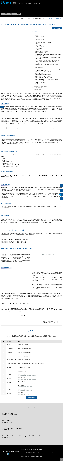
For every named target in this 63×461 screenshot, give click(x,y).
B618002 (9, 382)
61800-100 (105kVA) (11, 359)
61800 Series (10, 344)
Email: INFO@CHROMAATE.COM (31, 452)
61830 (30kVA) (10, 348)
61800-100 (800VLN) (11, 363)
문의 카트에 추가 (31, 397)
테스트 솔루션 (21, 3)
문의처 (42, 3)
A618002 (9, 371)
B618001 (9, 378)
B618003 (9, 386)
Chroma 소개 (36, 3)
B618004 (9, 389)
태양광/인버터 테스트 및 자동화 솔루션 (36, 18)
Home (17, 18)
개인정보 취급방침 (31, 451)
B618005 (9, 393)
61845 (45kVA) (10, 352)
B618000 (9, 374)
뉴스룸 (30, 3)
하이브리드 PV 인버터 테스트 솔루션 (53, 18)
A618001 (9, 367)
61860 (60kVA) (10, 356)
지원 (27, 3)
